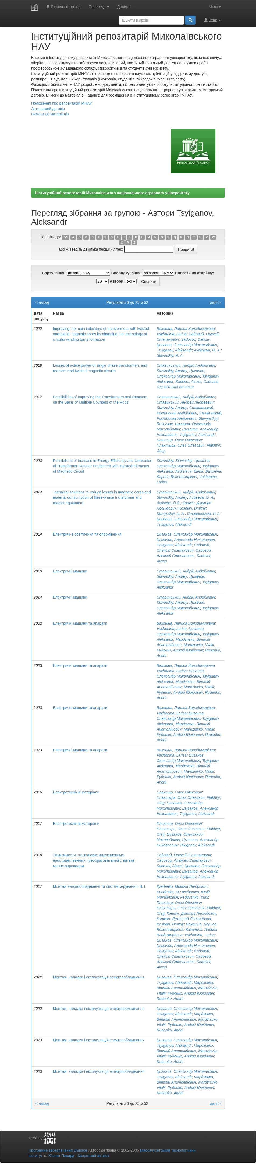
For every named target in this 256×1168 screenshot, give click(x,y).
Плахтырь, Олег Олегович (180, 445)
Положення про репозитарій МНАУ (61, 103)
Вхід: (212, 20)
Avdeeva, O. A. (201, 497)
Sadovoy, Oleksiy (195, 339)
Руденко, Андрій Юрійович (180, 650)
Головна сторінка (63, 6)
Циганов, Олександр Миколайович (187, 345)
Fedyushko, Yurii (194, 897)
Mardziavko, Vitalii (199, 645)
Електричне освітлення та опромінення (87, 534)
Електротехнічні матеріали (76, 792)
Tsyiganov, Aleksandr (174, 350)
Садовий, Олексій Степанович (184, 855)
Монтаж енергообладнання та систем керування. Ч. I (99, 886)
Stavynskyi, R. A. (171, 513)
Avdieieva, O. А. (207, 350)
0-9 (66, 237)
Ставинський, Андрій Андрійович (186, 365)
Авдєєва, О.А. (168, 503)
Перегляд (99, 7)
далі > (215, 302)
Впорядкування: (126, 273)
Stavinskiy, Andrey (172, 371)
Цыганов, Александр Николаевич (186, 539)
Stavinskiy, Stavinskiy (174, 460)
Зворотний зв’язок (93, 1155)
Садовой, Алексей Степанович (184, 860)
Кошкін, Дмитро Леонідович (191, 913)
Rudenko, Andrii (170, 998)
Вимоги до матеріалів (50, 114)
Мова (215, 7)
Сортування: (54, 273)
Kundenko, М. (168, 892)
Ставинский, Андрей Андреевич (185, 402)
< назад (42, 302)
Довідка (124, 7)
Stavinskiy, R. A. (170, 355)
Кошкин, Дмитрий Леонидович (184, 919)
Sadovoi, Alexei (188, 381)
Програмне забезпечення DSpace (58, 1150)
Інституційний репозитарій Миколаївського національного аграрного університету (112, 193)
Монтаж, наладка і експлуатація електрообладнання (98, 977)
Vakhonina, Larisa (172, 334)
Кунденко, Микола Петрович (182, 886)
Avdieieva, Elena (189, 471)
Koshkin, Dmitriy (192, 508)
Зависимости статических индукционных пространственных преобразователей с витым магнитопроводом (93, 860)
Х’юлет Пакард (61, 1155)
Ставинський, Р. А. (204, 513)
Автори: (117, 281)
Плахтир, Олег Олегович (179, 440)
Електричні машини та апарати (80, 623)
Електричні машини (70, 571)
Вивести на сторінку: (194, 273)
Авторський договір (48, 108)
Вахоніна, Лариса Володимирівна (186, 328)
